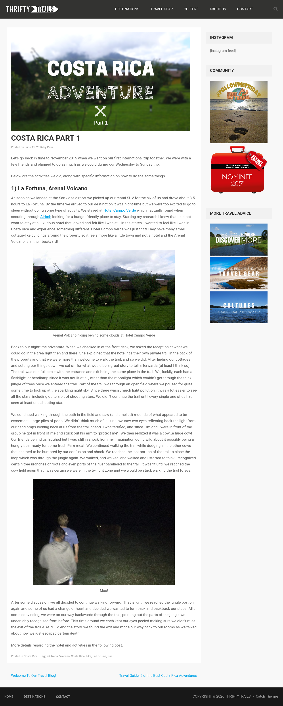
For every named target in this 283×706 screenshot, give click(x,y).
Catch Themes (267, 696)
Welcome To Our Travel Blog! (33, 675)
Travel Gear (161, 9)
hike (88, 656)
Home (8, 696)
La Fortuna (99, 656)
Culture (191, 9)
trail (109, 656)
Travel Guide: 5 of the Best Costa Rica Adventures (158, 675)
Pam (50, 147)
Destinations (127, 9)
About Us (218, 9)
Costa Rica (31, 656)
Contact (245, 9)
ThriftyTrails (238, 696)
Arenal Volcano (60, 656)
